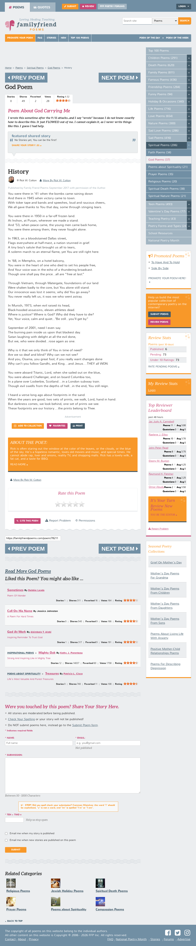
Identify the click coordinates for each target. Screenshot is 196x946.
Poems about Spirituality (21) (168, 167)
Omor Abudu (156, 487)
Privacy (34, 939)
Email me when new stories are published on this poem (43, 840)
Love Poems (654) (160, 116)
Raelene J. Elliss (158, 434)
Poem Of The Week (177, 38)
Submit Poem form (85, 725)
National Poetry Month (163, 240)
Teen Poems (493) (160, 204)
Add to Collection (28, 426)
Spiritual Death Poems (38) (166, 188)
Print (78, 426)
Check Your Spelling (21, 719)
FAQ (40, 38)
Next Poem (119, 78)
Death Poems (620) (161, 65)
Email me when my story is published (32, 833)
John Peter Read (158, 448)
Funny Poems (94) (160, 94)
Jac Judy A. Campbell (161, 421)
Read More (18, 464)
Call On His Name (19, 611)
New (63, 38)
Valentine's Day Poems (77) (167, 211)
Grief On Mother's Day (166, 562)
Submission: (15, 755)
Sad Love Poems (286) (163, 130)
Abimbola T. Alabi (41, 632)
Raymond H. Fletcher (161, 474)
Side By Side (160, 268)
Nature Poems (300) (162, 123)
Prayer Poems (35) (160, 174)
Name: (11, 738)
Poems (16, 7)
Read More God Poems (28, 571)
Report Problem (58, 520)
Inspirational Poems (20, 653)
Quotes (42, 7)
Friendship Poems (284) (164, 87)
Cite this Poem (27, 521)
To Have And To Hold (165, 262)
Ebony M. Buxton (159, 461)
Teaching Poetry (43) (162, 218)
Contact (10, 939)
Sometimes (15, 590)
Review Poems (159, 322)
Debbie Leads (36, 590)
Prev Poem (26, 78)
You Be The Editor (163, 514)
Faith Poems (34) (159, 152)
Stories (51, 38)
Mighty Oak (47, 652)
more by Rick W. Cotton (55, 180)
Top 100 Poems (80, 38)
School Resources (160, 233)
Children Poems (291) (163, 58)
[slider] (63, 100)
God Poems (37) (159, 159)
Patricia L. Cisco (73, 674)
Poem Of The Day (149, 38)
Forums (169, 939)
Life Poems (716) (159, 109)
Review (88, 6)
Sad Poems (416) (159, 138)
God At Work (16, 632)
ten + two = (14, 815)
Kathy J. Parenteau (71, 653)
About (22, 939)
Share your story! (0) (25, 145)
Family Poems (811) (161, 72)
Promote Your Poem (20, 38)
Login (184, 6)
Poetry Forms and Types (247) (168, 226)
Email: (81, 738)
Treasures (52, 673)
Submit (70, 6)
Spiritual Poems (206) (162, 145)
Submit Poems (159, 314)
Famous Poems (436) (162, 79)
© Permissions (85, 520)
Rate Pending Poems (162, 366)
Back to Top (15, 921)
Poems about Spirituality (24, 674)
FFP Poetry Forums (112, 6)
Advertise (183, 939)
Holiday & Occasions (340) (166, 101)
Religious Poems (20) (162, 181)
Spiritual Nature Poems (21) (167, 196)
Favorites (57, 426)
